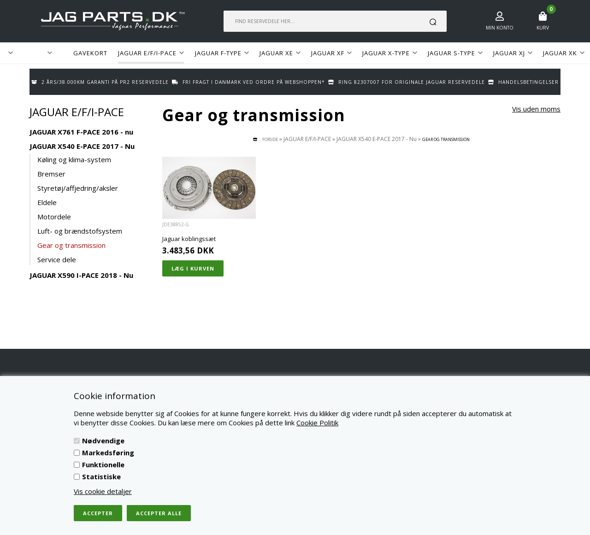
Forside (270, 139)
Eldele (47, 202)
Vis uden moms (536, 108)
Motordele (54, 216)
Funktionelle (103, 464)
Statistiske (101, 476)
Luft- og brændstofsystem (79, 230)
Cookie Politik (317, 422)
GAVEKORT (90, 53)
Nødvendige (103, 440)
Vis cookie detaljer (103, 491)
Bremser (51, 173)
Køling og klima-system (74, 159)
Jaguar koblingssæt (189, 239)
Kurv (543, 27)
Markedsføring (108, 452)
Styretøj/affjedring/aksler (77, 188)
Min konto (499, 27)
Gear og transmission (71, 245)
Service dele (56, 259)
